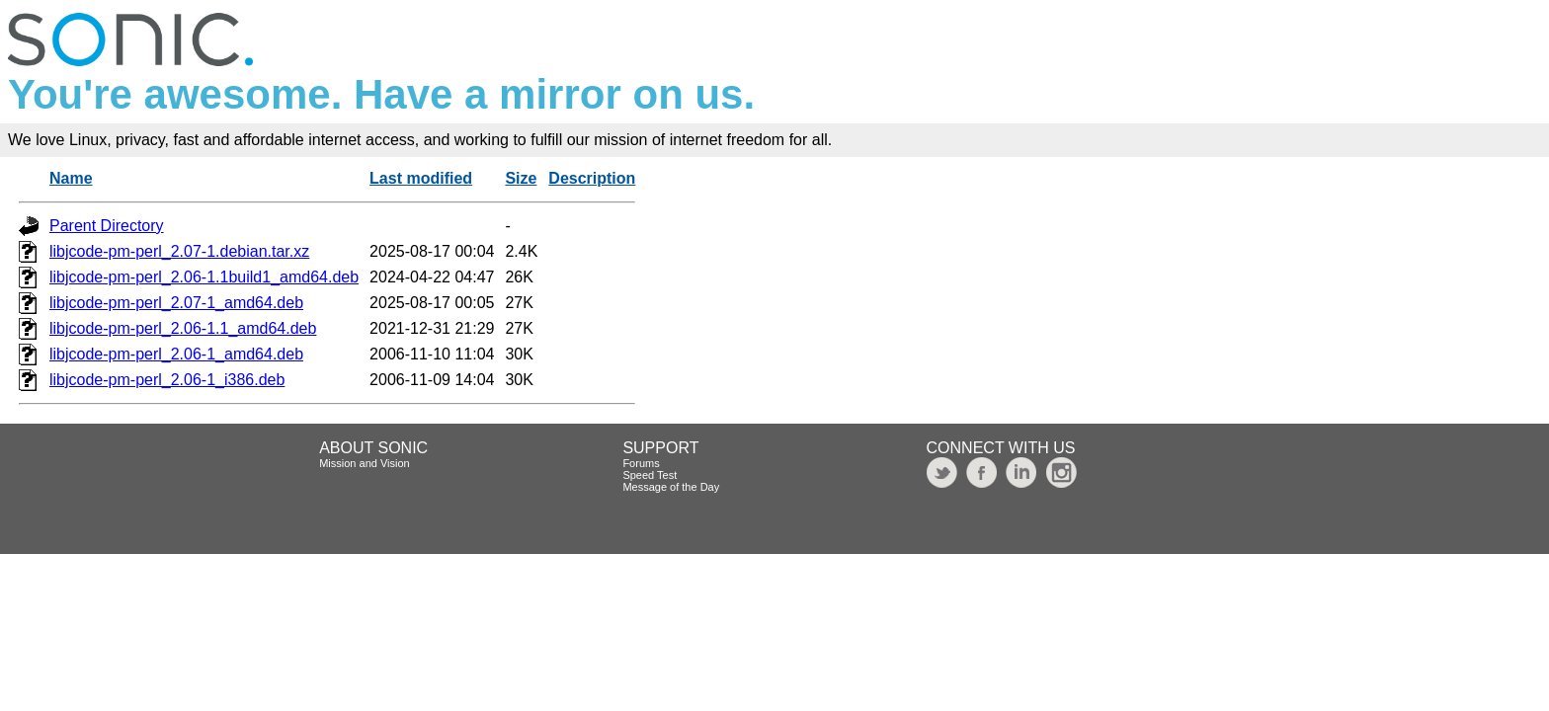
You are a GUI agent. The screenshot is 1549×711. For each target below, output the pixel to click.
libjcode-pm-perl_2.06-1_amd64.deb (176, 354)
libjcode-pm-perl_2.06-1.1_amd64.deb (182, 328)
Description (591, 178)
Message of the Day (670, 487)
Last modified (420, 178)
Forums (640, 463)
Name (71, 178)
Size (520, 178)
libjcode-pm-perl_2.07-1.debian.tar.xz (179, 251)
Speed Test (649, 475)
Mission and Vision (364, 463)
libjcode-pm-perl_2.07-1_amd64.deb (176, 302)
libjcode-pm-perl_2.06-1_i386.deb (167, 379)
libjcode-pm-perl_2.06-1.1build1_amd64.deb (204, 277)
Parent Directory (106, 225)
